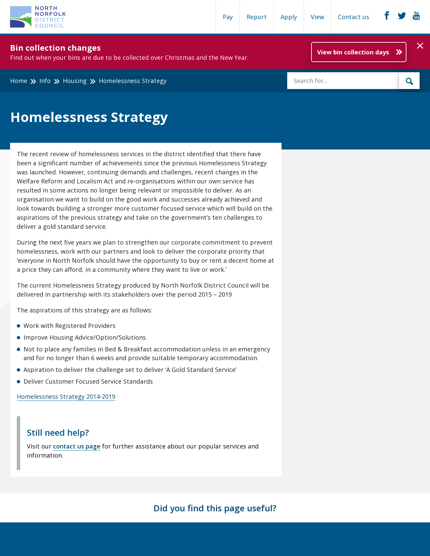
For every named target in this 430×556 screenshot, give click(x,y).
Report (257, 17)
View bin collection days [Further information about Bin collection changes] (353, 52)
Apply (289, 17)
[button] (420, 46)
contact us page (76, 446)
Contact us (353, 17)
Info (45, 81)
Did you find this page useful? (215, 508)
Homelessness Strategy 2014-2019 (66, 396)
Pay (228, 17)
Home (18, 81)
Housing (75, 81)
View (317, 17)
